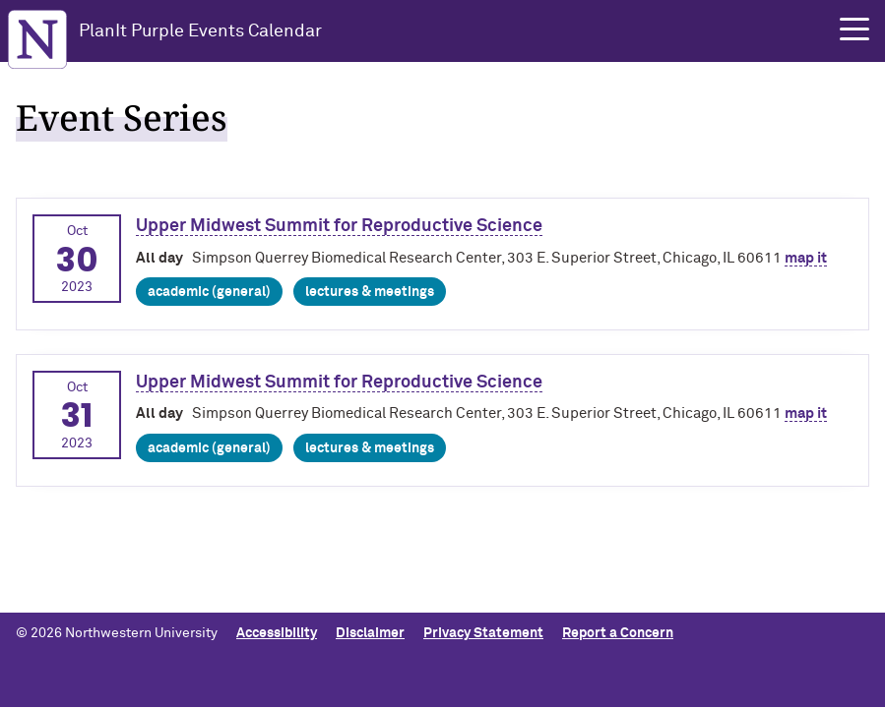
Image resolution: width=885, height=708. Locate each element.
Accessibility (276, 633)
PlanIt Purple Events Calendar (200, 31)
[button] (854, 29)
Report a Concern (617, 633)
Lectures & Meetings (369, 292)
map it (806, 258)
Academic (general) (209, 292)
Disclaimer (370, 633)
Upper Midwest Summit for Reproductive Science (339, 226)
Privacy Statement (483, 633)
